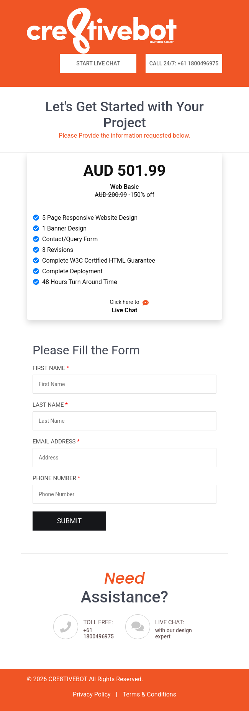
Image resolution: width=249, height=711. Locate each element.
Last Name (50, 404)
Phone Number (56, 478)
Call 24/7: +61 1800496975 (183, 63)
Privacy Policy (92, 694)
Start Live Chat (98, 63)
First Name (51, 368)
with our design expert (175, 629)
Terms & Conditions (149, 694)
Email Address (56, 441)
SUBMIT (69, 521)
